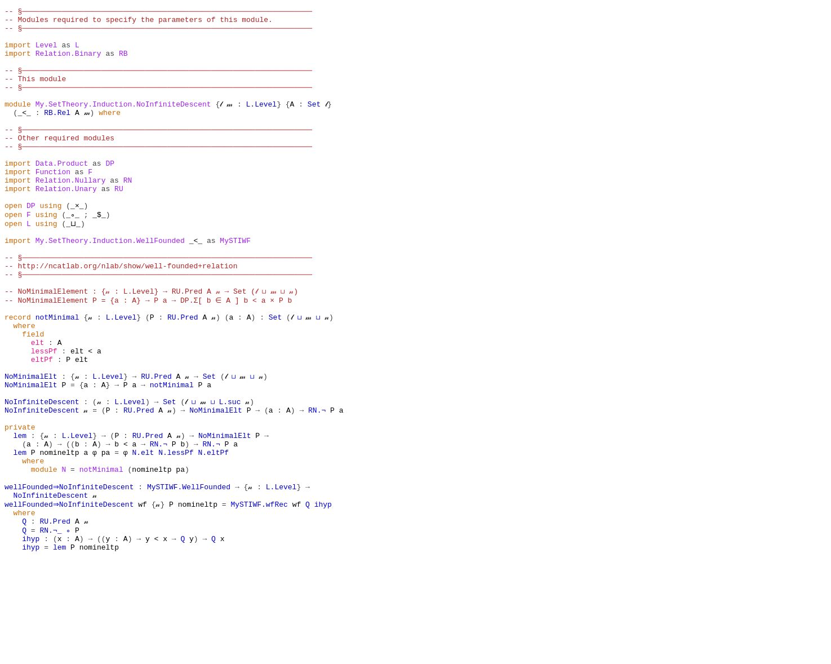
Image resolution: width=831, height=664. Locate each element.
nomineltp (59, 540)
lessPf (44, 418)
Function (52, 205)
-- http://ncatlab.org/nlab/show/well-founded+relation (121, 317)
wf (145, 601)
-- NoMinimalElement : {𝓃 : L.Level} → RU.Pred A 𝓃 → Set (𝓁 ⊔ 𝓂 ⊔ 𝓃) (152, 347)
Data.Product (61, 195)
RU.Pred (182, 378)
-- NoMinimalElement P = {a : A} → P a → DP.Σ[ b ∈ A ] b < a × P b (147, 357)
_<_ (23, 134)
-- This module (35, 93)
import (18, 53)
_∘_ (74, 256)
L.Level (261, 124)
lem (20, 520)
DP (109, 195)
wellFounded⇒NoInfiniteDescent (70, 581)
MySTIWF (235, 286)
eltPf (42, 428)
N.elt (143, 540)
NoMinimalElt (31, 449)
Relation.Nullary (70, 215)
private (20, 509)
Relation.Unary (66, 225)
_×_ (76, 246)
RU (118, 225)
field (33, 398)
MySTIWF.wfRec (261, 601)
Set (314, 124)
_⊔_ (72, 266)
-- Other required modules (59, 165)
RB (123, 63)
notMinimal (57, 378)
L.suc (231, 479)
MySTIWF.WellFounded (191, 581)
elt (37, 408)
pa (105, 540)
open (13, 246)
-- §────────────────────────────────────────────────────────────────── (158, 12)
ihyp (325, 601)
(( (70, 530)
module (18, 124)
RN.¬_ (50, 631)
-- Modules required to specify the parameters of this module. (139, 22)
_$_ (96, 256)
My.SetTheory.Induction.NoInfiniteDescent (123, 124)
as (65, 53)
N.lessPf (175, 540)
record (18, 378)
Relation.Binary (68, 63)
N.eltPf (213, 540)
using (50, 246)
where (110, 134)
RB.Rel (57, 134)
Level (46, 53)
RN (127, 215)
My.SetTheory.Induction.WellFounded (110, 286)
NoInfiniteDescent (42, 479)
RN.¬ (317, 489)
